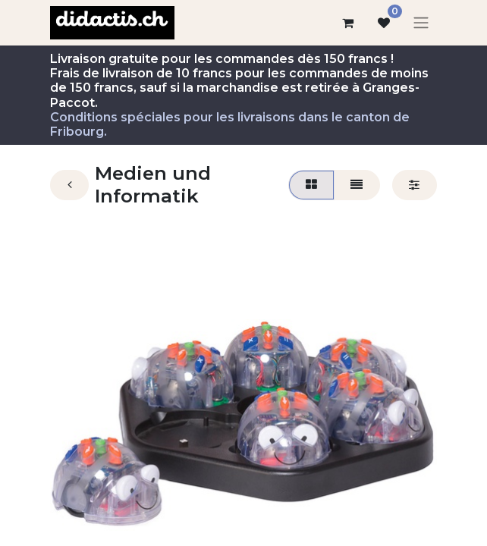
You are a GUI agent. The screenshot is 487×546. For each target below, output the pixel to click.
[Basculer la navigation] (421, 23)
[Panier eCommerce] (347, 23)
